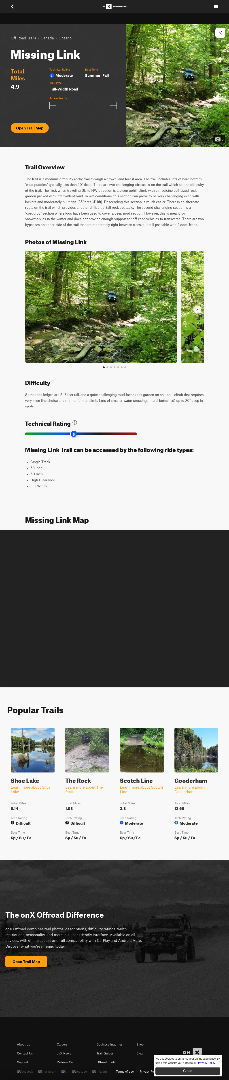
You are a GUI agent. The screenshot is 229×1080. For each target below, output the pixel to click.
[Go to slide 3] (111, 367)
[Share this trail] (220, 33)
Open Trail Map (29, 128)
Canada (47, 38)
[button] (177, 85)
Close (187, 1071)
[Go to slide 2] (107, 367)
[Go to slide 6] (122, 367)
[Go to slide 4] (114, 367)
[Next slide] (197, 309)
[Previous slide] (32, 309)
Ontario (65, 38)
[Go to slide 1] (104, 367)
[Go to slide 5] (118, 367)
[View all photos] (125, 367)
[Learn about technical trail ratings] (74, 422)
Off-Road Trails (23, 38)
